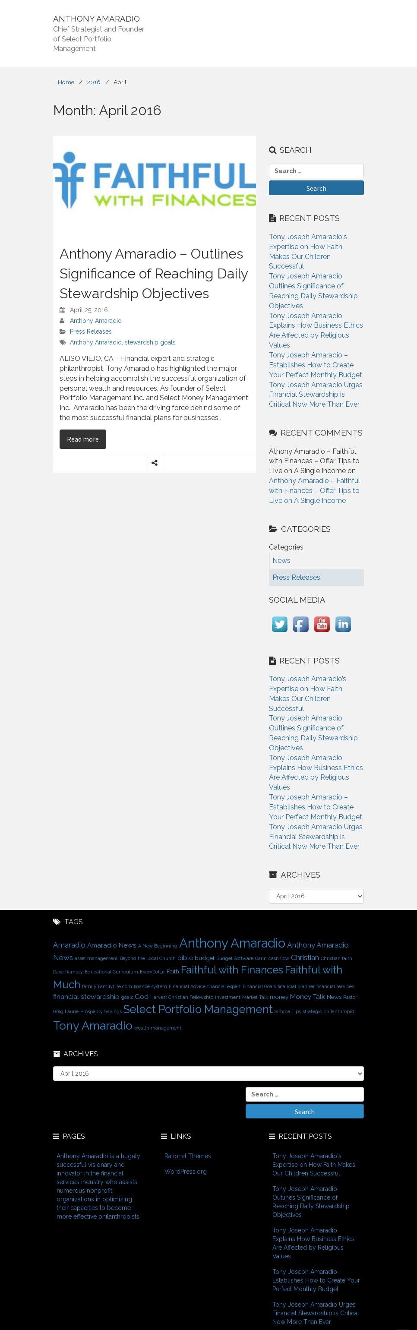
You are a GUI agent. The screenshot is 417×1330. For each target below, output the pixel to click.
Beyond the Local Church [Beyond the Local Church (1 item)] (148, 958)
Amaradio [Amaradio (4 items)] (69, 945)
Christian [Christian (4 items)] (305, 957)
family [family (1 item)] (89, 986)
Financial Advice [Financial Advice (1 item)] (187, 986)
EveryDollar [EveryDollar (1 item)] (152, 971)
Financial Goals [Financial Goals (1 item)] (259, 986)
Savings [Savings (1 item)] (113, 1011)
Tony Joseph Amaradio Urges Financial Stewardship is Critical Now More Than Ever (316, 395)
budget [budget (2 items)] (205, 957)
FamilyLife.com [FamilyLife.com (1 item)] (115, 986)
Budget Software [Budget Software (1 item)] (234, 958)
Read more (86, 438)
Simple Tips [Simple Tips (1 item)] (288, 1011)
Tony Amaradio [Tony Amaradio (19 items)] (93, 1025)
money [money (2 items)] (279, 996)
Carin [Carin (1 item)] (261, 958)
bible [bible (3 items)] (185, 958)
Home (66, 82)
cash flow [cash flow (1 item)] (279, 958)
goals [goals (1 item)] (127, 997)
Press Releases (91, 331)
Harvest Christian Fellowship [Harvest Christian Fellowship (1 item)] (181, 997)
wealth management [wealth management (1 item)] (157, 1027)
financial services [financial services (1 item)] (335, 986)
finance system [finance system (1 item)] (150, 986)
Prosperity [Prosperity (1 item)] (91, 1011)
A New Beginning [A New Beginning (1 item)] (157, 945)
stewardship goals (150, 342)
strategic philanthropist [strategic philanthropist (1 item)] (329, 1011)
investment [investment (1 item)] (227, 997)
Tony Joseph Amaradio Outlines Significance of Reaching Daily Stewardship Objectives (311, 1201)
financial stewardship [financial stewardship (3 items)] (86, 996)
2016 (94, 82)
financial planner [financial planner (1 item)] (296, 986)
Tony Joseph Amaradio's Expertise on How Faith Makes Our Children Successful (313, 1165)
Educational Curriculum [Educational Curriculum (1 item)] (111, 971)
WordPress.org (185, 1171)
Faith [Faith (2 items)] (173, 971)
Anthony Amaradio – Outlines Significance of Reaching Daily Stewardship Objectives (154, 273)
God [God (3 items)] (141, 996)
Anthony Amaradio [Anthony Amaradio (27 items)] (232, 943)
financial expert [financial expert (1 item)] (224, 986)
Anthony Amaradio (96, 320)
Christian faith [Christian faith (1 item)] (336, 958)
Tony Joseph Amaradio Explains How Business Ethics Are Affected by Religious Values (313, 1243)
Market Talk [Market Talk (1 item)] (255, 997)
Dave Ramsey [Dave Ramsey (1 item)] (68, 971)
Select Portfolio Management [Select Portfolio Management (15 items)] (198, 1009)
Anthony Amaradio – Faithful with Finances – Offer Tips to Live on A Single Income (314, 491)
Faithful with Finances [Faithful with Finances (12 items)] (232, 970)
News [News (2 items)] (334, 996)
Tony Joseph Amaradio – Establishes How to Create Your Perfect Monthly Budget (315, 365)
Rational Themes (187, 1156)
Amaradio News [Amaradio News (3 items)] (111, 945)
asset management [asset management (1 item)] (96, 958)
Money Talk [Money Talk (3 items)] (307, 996)
